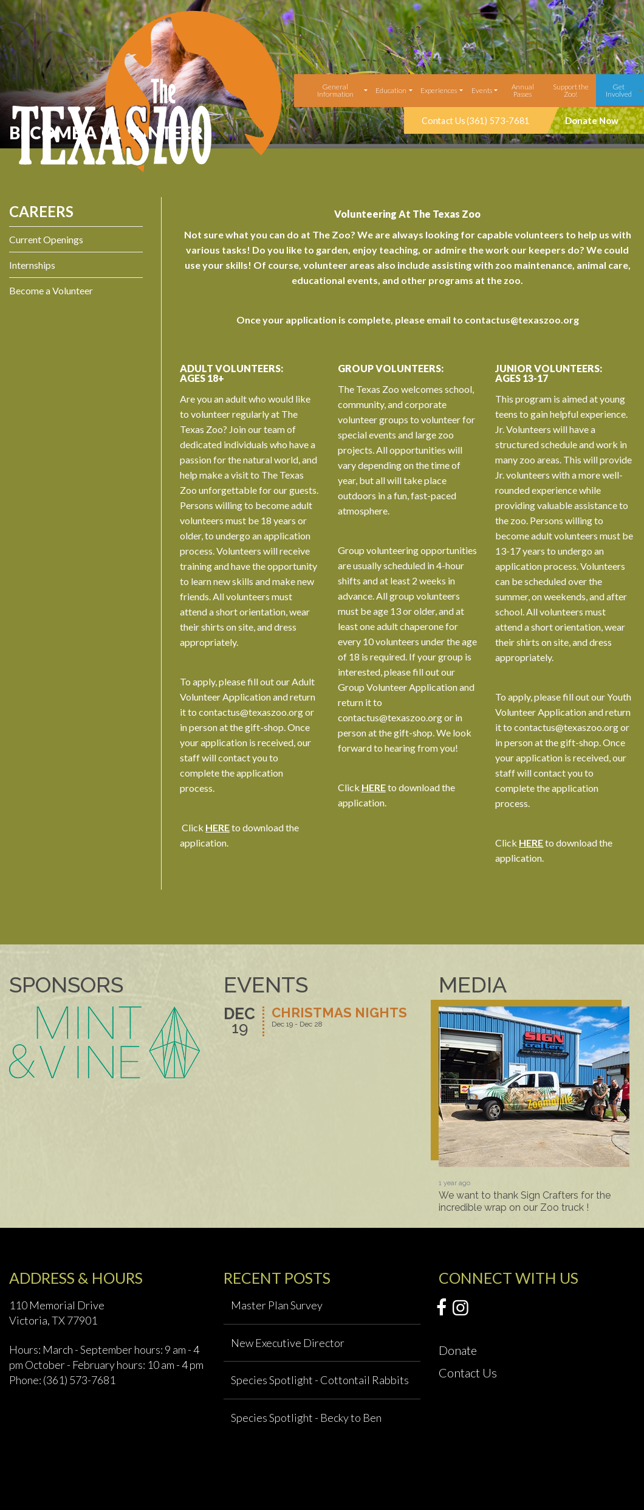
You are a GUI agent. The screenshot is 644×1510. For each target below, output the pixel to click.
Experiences (438, 90)
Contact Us (468, 1372)
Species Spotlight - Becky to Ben (306, 1417)
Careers (41, 211)
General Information (335, 90)
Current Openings (46, 239)
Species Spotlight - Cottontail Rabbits (320, 1380)
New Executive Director (287, 1342)
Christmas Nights (339, 1013)
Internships (32, 265)
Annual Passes (523, 90)
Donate (458, 1350)
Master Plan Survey (277, 1305)
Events (481, 90)
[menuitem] (337, 91)
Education (390, 90)
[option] (534, 1109)
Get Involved (619, 90)
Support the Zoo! (571, 90)
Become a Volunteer (51, 290)
